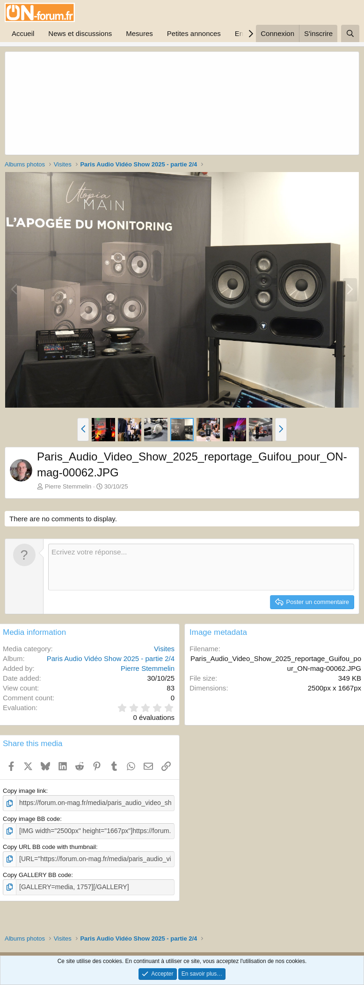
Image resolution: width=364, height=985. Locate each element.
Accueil (23, 33)
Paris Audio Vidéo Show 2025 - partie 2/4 (111, 658)
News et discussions (80, 33)
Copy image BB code (31, 817)
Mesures (139, 33)
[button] (83, 429)
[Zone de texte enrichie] (201, 567)
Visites (164, 649)
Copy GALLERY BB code (37, 872)
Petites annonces (194, 33)
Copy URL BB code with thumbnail (49, 845)
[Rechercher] (350, 33)
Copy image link (24, 790)
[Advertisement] (119, 103)
